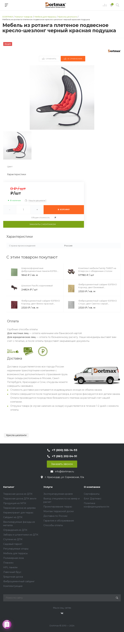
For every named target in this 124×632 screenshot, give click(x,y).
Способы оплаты (53, 525)
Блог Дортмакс (92, 498)
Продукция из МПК (14, 503)
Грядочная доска (13, 576)
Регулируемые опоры (15, 548)
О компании (92, 486)
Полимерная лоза (13, 558)
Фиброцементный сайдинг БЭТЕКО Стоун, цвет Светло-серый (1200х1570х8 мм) (97, 303)
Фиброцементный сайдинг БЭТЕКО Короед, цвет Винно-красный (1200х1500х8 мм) (40, 303)
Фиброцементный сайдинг (19, 581)
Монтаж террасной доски (58, 511)
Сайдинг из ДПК (12, 517)
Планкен (8, 562)
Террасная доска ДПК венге (19, 498)
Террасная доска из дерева (19, 507)
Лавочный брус (12, 572)
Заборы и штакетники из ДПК (20, 534)
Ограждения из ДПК (15, 530)
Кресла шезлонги (16, 435)
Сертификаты (91, 493)
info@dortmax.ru (64, 471)
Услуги (48, 486)
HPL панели (10, 567)
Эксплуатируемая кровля (58, 493)
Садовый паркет (12, 544)
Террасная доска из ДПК (17, 493)
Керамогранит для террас (18, 512)
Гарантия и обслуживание (58, 520)
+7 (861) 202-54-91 (64, 456)
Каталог (8, 486)
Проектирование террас (57, 506)
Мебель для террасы (15, 553)
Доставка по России (55, 516)
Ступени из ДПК (12, 539)
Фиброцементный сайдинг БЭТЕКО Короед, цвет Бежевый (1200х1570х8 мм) (97, 287)
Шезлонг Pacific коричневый (37, 285)
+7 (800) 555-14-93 (64, 450)
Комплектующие (13, 586)
